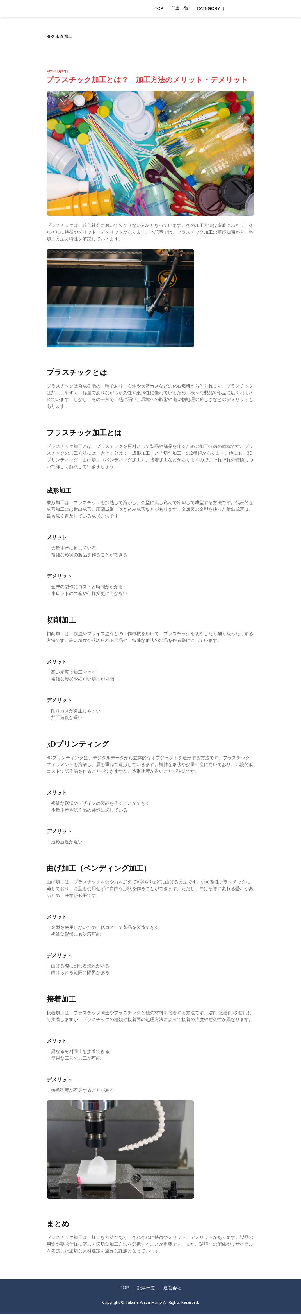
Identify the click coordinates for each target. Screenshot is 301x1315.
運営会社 (176, 1288)
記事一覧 (180, 8)
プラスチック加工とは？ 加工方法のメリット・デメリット (147, 79)
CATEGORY (211, 8)
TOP (159, 8)
